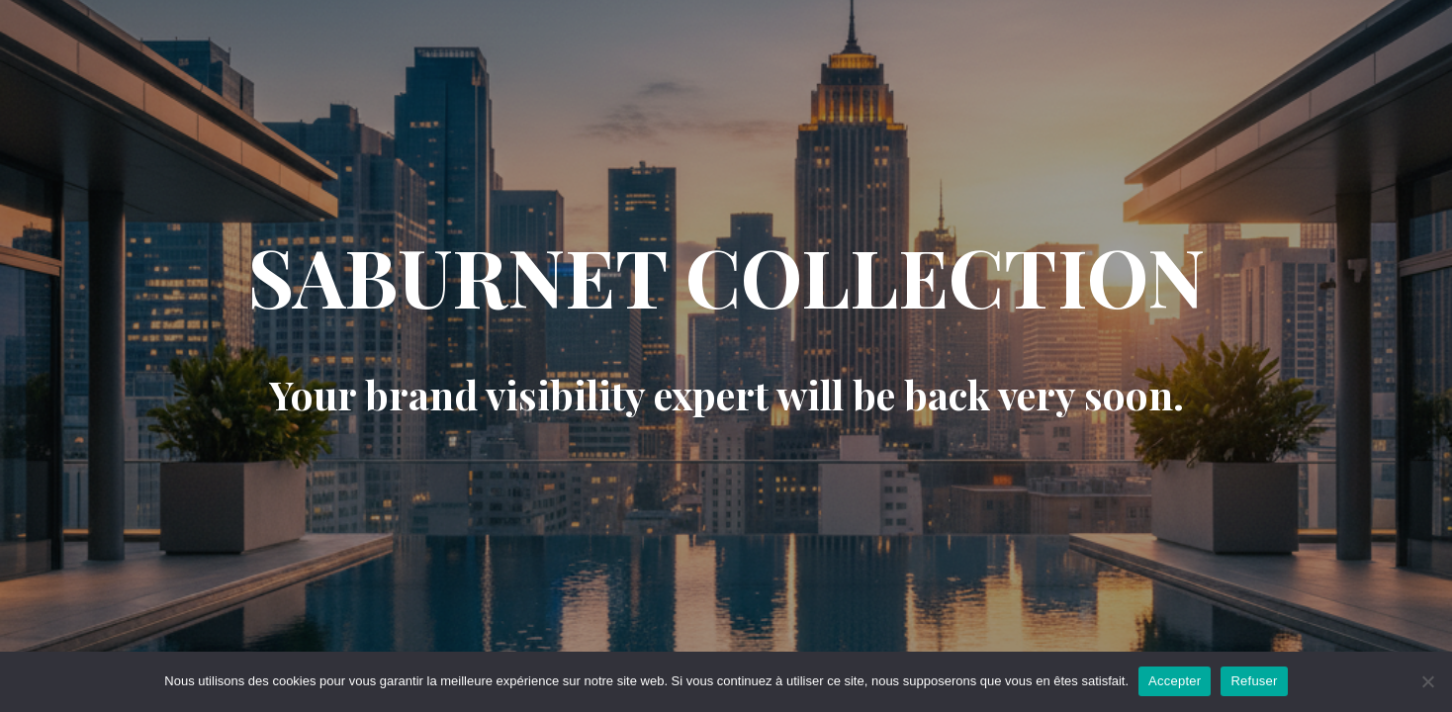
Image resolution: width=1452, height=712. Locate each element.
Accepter (1174, 680)
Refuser (1253, 680)
